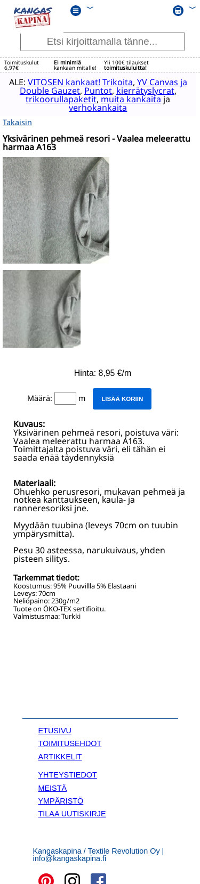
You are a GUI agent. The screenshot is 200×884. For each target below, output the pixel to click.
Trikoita (117, 81)
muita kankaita (126, 98)
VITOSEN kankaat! (63, 81)
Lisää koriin (122, 397)
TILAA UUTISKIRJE (72, 811)
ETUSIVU (54, 728)
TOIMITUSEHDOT (70, 741)
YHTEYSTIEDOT (67, 772)
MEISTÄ (52, 785)
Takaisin (17, 120)
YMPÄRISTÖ (61, 799)
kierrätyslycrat (145, 90)
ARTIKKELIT (60, 754)
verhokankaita (93, 107)
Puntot (97, 90)
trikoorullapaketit (56, 98)
